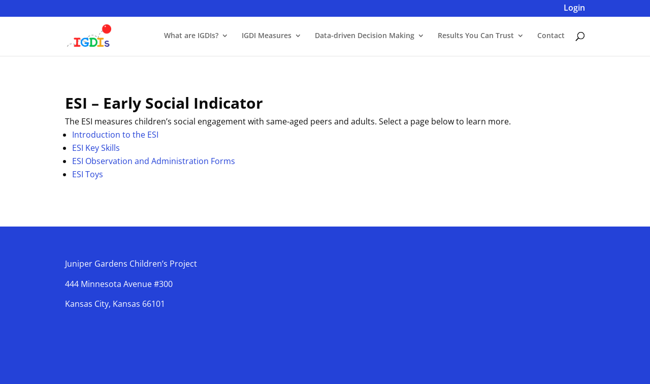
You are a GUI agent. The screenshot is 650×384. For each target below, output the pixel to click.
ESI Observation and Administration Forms (153, 161)
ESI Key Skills (96, 147)
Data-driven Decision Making (364, 36)
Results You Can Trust (476, 36)
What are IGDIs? (191, 36)
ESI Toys (87, 174)
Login (574, 9)
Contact (551, 36)
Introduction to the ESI (115, 134)
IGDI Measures (266, 36)
